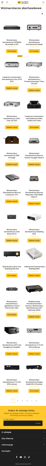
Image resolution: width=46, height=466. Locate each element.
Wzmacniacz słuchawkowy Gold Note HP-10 (12, 232)
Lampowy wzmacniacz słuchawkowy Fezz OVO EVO (12, 79)
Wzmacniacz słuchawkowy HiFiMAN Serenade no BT (11, 42)
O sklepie (23, 432)
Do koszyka (12, 51)
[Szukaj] (7, 2)
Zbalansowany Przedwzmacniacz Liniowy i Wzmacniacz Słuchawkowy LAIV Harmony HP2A (34, 306)
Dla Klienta (23, 438)
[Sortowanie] (42, 13)
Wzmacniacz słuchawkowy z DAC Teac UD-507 (11, 118)
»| (36, 401)
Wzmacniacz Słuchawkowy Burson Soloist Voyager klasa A (34, 155)
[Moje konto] (43, 2)
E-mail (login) (8, 419)
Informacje (23, 445)
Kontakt (6, 451)
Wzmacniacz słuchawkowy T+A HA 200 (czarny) (12, 382)
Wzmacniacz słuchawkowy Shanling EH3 (34, 232)
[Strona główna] (23, 2)
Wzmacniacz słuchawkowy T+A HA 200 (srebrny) (34, 345)
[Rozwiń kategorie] (2, 2)
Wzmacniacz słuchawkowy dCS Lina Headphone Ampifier (11, 345)
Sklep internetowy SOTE (23, 464)
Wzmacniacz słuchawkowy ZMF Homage (11, 155)
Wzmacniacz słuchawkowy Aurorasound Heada (34, 42)
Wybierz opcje (12, 88)
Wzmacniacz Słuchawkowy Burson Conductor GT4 (12, 193)
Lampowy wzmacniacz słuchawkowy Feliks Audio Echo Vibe (34, 118)
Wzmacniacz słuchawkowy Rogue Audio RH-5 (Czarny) (34, 382)
